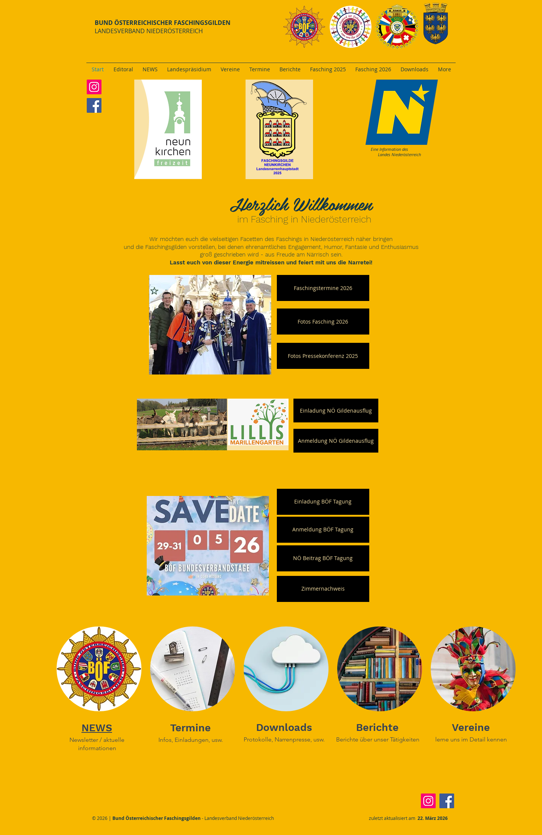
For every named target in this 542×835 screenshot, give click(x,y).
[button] (323, 356)
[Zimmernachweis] (323, 589)
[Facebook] (94, 105)
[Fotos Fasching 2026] (323, 322)
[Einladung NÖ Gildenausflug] (335, 410)
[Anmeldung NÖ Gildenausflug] (335, 441)
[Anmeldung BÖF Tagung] (323, 530)
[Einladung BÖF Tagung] (323, 502)
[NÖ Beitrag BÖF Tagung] (323, 558)
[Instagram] (94, 87)
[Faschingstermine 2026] (323, 288)
